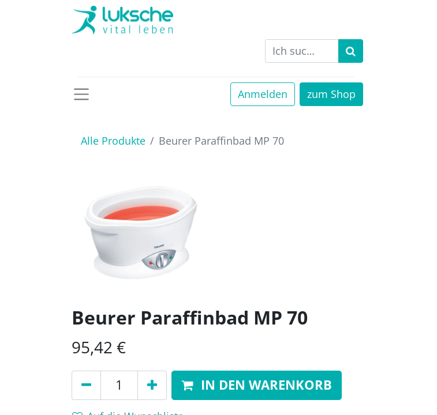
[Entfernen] (86, 385)
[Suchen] (350, 51)
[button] (256, 385)
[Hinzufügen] (152, 385)
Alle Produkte (113, 141)
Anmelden (262, 94)
